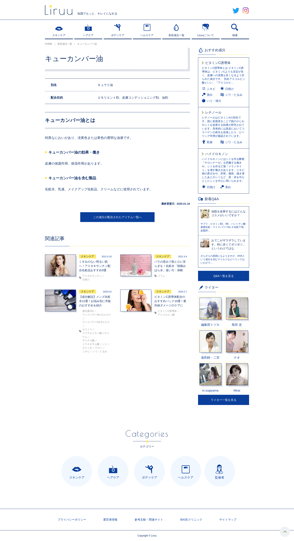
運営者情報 (110, 519)
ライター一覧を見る (223, 400)
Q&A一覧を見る (223, 276)
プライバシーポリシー (72, 519)
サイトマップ (227, 519)
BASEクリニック (191, 519)
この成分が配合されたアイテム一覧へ (117, 217)
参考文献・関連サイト (149, 519)
